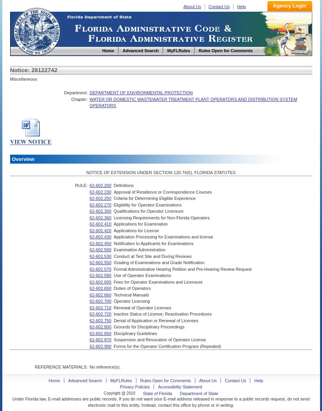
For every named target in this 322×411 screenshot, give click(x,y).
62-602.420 (100, 230)
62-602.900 (100, 346)
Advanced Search (85, 380)
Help (241, 6)
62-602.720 (100, 314)
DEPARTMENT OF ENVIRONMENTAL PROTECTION (141, 92)
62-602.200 (100, 185)
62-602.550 (100, 262)
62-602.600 (100, 282)
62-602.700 (100, 301)
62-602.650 (100, 288)
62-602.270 (100, 205)
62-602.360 (100, 217)
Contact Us (219, 6)
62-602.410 (100, 224)
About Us (192, 6)
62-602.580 (100, 275)
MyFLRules (121, 380)
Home (36, 30)
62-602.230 (100, 192)
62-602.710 (100, 307)
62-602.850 (100, 333)
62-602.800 (100, 327)
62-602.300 (100, 211)
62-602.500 (100, 249)
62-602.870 (100, 339)
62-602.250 (100, 198)
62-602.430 (100, 237)
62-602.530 (100, 256)
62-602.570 (100, 269)
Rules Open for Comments (165, 380)
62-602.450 (100, 243)
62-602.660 (100, 295)
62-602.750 (100, 320)
